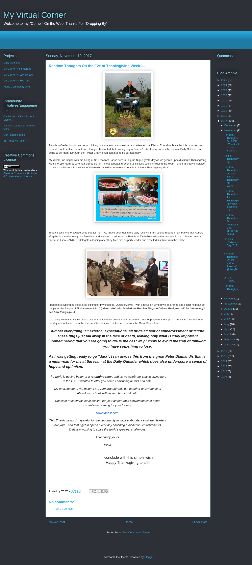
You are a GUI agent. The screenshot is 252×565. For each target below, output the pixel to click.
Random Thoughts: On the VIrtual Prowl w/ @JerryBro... (231, 263)
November (230, 130)
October (229, 298)
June (227, 318)
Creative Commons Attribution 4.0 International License (20, 175)
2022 (224, 95)
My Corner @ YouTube (16, 80)
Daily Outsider (11, 62)
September (231, 303)
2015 (224, 356)
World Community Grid (16, 86)
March (228, 334)
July (227, 313)
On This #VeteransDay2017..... (231, 244)
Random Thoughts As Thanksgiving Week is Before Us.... (231, 201)
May (227, 324)
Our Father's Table (14, 134)
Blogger (148, 557)
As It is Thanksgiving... (231, 159)
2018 (224, 115)
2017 (224, 120)
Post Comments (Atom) (136, 532)
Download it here (107, 413)
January (229, 344)
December (230, 125)
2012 (224, 371)
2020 (224, 105)
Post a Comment (63, 508)
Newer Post (57, 522)
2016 (224, 350)
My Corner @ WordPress (18, 74)
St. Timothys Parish (14, 140)
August (228, 308)
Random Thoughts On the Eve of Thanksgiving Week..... (231, 177)
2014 (224, 361)
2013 (224, 366)
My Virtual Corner (34, 14)
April (227, 329)
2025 (224, 79)
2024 (224, 85)
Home (129, 522)
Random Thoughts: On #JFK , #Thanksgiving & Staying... (231, 142)
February (230, 339)
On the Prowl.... (230, 279)
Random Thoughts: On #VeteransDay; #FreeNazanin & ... (231, 225)
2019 (224, 110)
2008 (224, 376)
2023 (224, 90)
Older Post (199, 522)
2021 (224, 100)
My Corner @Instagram (17, 68)
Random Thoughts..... (231, 289)
